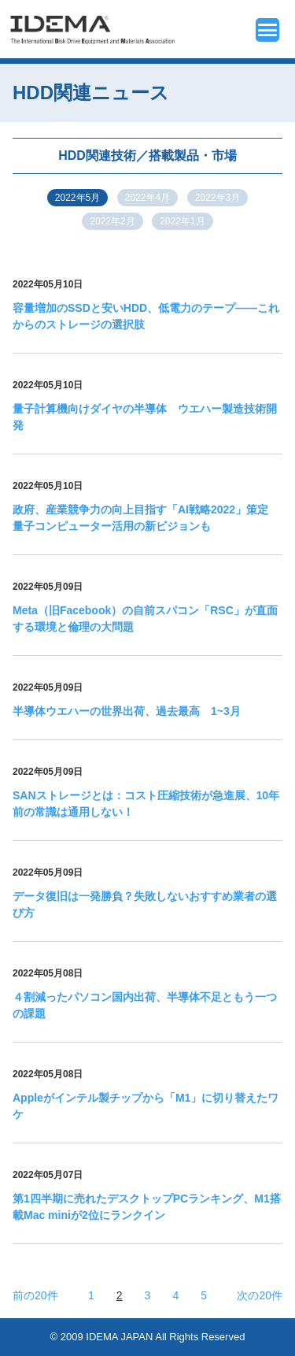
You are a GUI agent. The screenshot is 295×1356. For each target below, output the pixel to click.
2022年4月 (147, 197)
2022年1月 (182, 221)
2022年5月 (77, 197)
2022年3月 (217, 197)
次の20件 (259, 1295)
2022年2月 (112, 221)
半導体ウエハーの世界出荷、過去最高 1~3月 (127, 711)
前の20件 (35, 1295)
